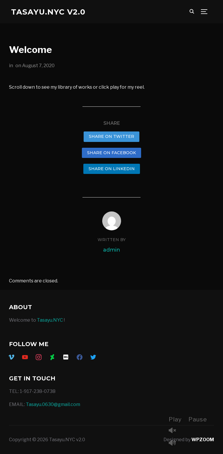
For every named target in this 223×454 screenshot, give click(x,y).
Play (175, 419)
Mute (174, 443)
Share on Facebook (111, 152)
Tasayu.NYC (50, 320)
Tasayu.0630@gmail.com (53, 404)
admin (111, 250)
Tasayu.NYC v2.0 (48, 12)
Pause (197, 419)
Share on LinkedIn (112, 168)
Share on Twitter (111, 136)
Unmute (174, 431)
